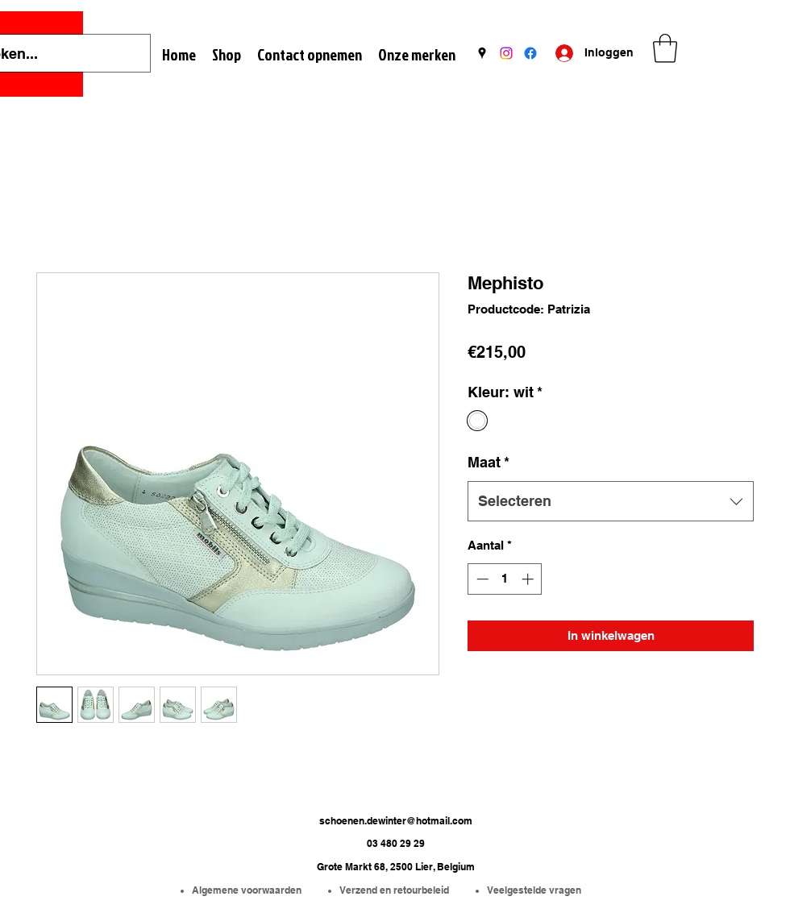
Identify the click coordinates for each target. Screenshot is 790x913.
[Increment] (529, 579)
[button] (665, 48)
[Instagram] (506, 53)
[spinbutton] (505, 579)
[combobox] (611, 501)
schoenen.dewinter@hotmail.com (395, 821)
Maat (488, 462)
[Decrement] (481, 579)
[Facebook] (530, 53)
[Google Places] (482, 53)
